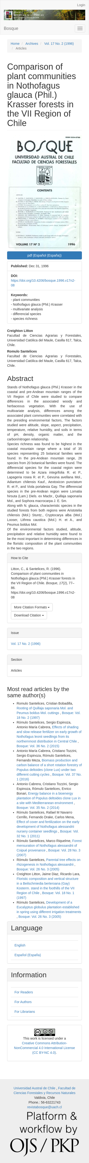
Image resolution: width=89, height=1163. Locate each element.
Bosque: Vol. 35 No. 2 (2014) (38, 808)
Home (15, 43)
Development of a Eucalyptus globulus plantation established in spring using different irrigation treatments (49, 907)
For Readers (23, 992)
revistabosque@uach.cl (44, 1107)
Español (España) (27, 955)
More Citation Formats (32, 607)
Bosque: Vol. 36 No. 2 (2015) (38, 746)
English (19, 945)
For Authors (23, 1002)
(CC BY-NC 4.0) (44, 1052)
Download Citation (29, 615)
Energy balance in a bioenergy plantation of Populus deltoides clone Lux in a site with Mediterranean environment (48, 798)
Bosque (11, 28)
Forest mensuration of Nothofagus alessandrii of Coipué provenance (49, 845)
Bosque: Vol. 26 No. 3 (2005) (38, 869)
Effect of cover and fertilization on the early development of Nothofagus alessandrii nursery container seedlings (48, 826)
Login (81, 5)
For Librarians (24, 1012)
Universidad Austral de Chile (35, 1088)
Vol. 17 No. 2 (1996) (59, 43)
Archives (31, 43)
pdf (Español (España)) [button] (45, 255)
